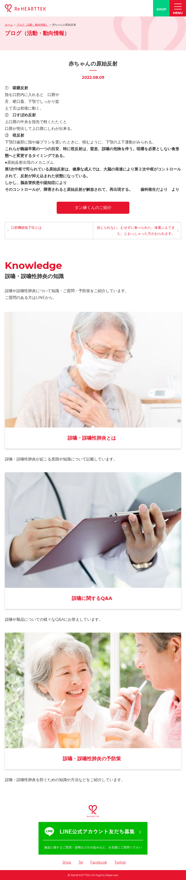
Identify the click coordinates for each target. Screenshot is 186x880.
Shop (66, 862)
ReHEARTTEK (80, 875)
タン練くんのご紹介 (93, 207)
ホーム (9, 24)
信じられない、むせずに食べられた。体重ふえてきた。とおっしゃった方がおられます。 (136, 230)
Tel (80, 862)
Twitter (120, 862)
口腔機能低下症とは (26, 227)
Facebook (98, 862)
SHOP (161, 9)
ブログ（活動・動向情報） (32, 24)
